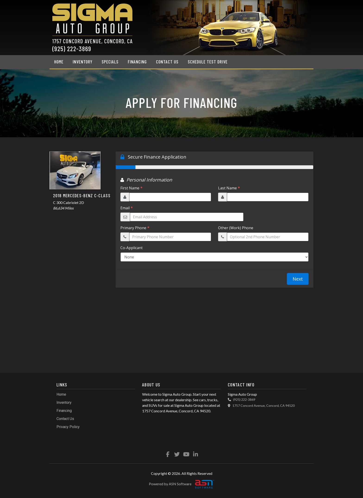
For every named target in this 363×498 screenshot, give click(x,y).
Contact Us (167, 61)
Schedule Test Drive (208, 61)
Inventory (82, 61)
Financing (137, 61)
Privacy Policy (68, 427)
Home (58, 61)
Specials (110, 61)
